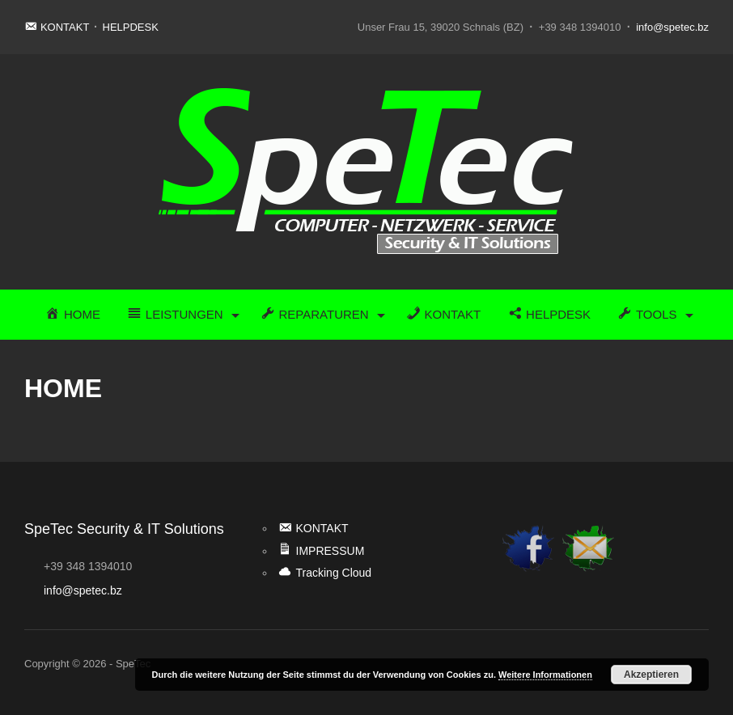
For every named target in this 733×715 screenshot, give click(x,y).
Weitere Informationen (545, 674)
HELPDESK (131, 27)
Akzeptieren (651, 674)
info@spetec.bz (672, 27)
